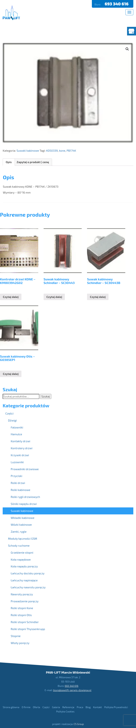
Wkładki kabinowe (22, 517)
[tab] (9, 162)
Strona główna (11, 706)
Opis (9, 162)
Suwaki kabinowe (27, 150)
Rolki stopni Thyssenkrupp (28, 629)
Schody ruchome (18, 545)
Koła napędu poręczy (24, 566)
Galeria (56, 706)
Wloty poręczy (20, 643)
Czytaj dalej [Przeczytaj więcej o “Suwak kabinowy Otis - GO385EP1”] (11, 373)
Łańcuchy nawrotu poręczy (28, 587)
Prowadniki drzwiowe (25, 469)
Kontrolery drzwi (21, 448)
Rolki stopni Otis (21, 615)
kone (62, 150)
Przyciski (16, 476)
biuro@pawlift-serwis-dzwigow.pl (72, 689)
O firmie (26, 706)
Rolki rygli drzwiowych (25, 496)
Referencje (68, 706)
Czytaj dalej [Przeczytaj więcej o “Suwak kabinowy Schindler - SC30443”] (54, 296)
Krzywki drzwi (20, 455)
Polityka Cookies (65, 711)
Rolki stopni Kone (22, 608)
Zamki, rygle (18, 531)
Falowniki (17, 427)
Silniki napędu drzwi (24, 503)
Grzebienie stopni (22, 552)
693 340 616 (117, 3)
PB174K (71, 150)
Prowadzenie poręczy (25, 601)
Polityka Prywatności (116, 706)
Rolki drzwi (18, 482)
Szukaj (45, 396)
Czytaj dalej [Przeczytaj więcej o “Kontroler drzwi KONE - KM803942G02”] (11, 296)
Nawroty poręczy (22, 594)
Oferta (36, 706)
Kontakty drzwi (20, 441)
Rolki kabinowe (20, 489)
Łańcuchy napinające (24, 580)
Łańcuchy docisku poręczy (27, 573)
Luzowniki (17, 462)
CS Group (79, 723)
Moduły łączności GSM (22, 538)
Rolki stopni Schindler (25, 622)
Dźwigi (12, 420)
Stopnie (16, 636)
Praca (80, 706)
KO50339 (52, 150)
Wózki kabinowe (21, 524)
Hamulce (16, 434)
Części (9, 413)
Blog (88, 706)
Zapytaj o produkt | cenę (33, 162)
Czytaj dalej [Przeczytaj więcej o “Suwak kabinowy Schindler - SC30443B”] (98, 296)
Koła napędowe (21, 559)
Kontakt (97, 706)
